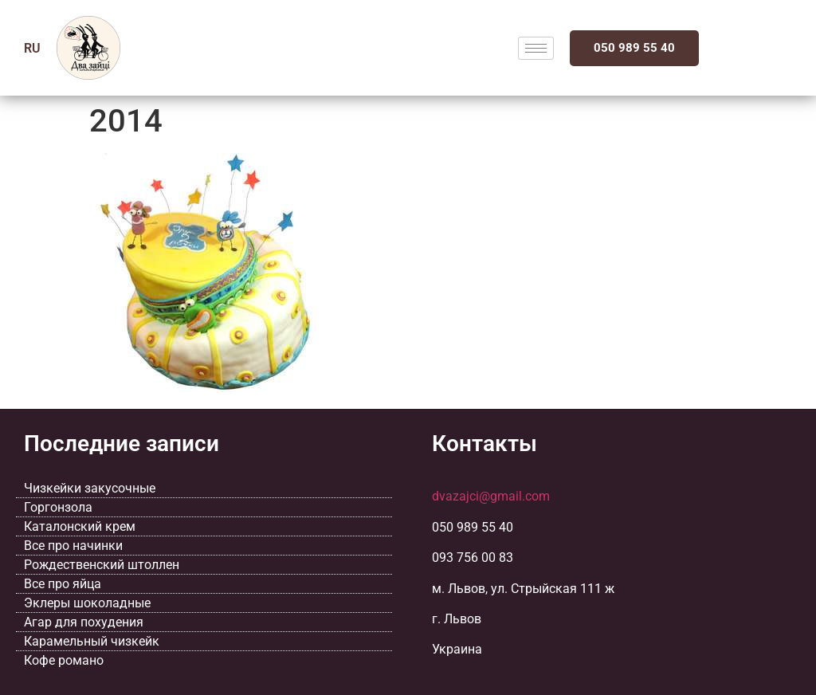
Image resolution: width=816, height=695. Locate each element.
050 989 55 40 (634, 48)
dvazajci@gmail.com (491, 496)
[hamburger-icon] (536, 48)
